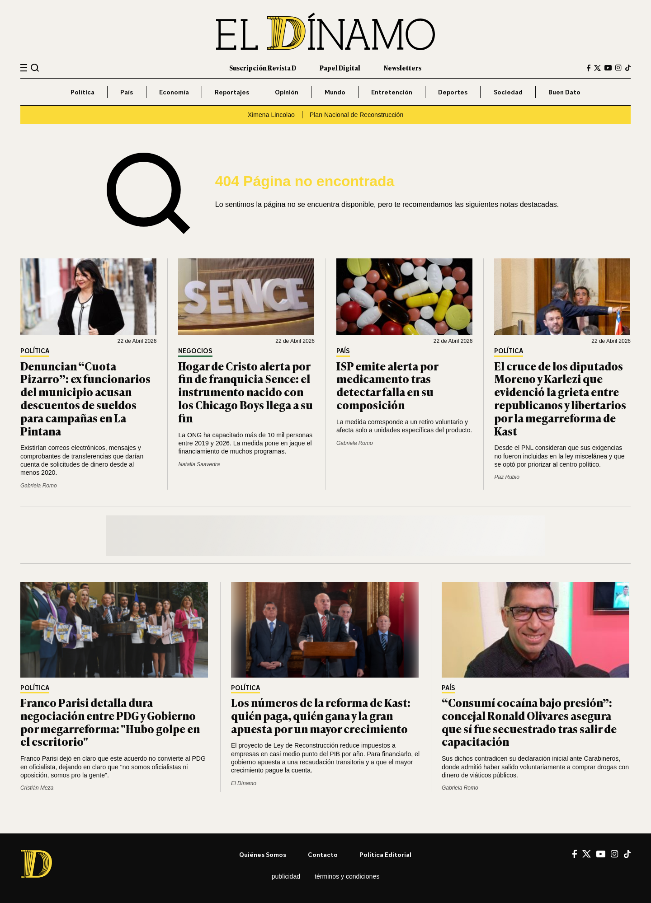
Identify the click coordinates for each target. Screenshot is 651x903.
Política (82, 92)
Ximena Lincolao (271, 114)
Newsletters (402, 67)
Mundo (335, 92)
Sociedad (508, 92)
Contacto (323, 854)
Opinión (286, 92)
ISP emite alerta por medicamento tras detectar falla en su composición (387, 385)
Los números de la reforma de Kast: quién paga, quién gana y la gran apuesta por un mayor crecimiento (320, 715)
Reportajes (232, 92)
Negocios (195, 351)
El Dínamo (243, 783)
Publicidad (286, 876)
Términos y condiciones (347, 876)
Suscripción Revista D (262, 67)
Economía (174, 92)
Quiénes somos (262, 854)
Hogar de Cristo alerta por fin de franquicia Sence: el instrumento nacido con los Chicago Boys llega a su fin (245, 392)
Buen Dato (564, 92)
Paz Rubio (506, 477)
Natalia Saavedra (199, 464)
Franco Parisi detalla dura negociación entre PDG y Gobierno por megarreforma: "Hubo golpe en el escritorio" (110, 721)
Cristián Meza (36, 788)
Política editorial (385, 854)
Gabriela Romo (38, 485)
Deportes (452, 92)
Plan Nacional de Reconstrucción (356, 114)
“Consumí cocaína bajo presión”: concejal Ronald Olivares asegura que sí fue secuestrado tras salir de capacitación (529, 721)
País (126, 92)
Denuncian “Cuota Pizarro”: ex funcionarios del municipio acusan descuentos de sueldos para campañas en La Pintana (85, 398)
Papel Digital (340, 67)
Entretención (391, 92)
